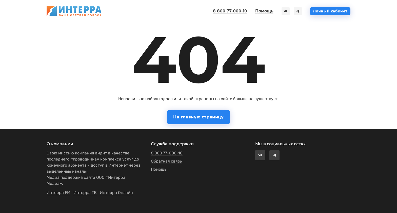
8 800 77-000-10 (230, 11)
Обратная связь (166, 161)
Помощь (264, 11)
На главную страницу (198, 117)
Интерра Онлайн (116, 192)
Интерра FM (58, 192)
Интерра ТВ (85, 192)
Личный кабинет (330, 11)
